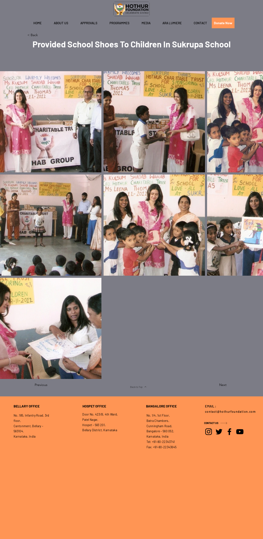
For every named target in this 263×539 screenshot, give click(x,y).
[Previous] (49, 385)
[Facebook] (229, 431)
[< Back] (41, 35)
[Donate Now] (223, 23)
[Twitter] (219, 431)
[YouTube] (239, 431)
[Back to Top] (138, 387)
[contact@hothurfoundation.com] (231, 411)
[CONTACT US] (219, 423)
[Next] (215, 385)
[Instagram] (208, 431)
